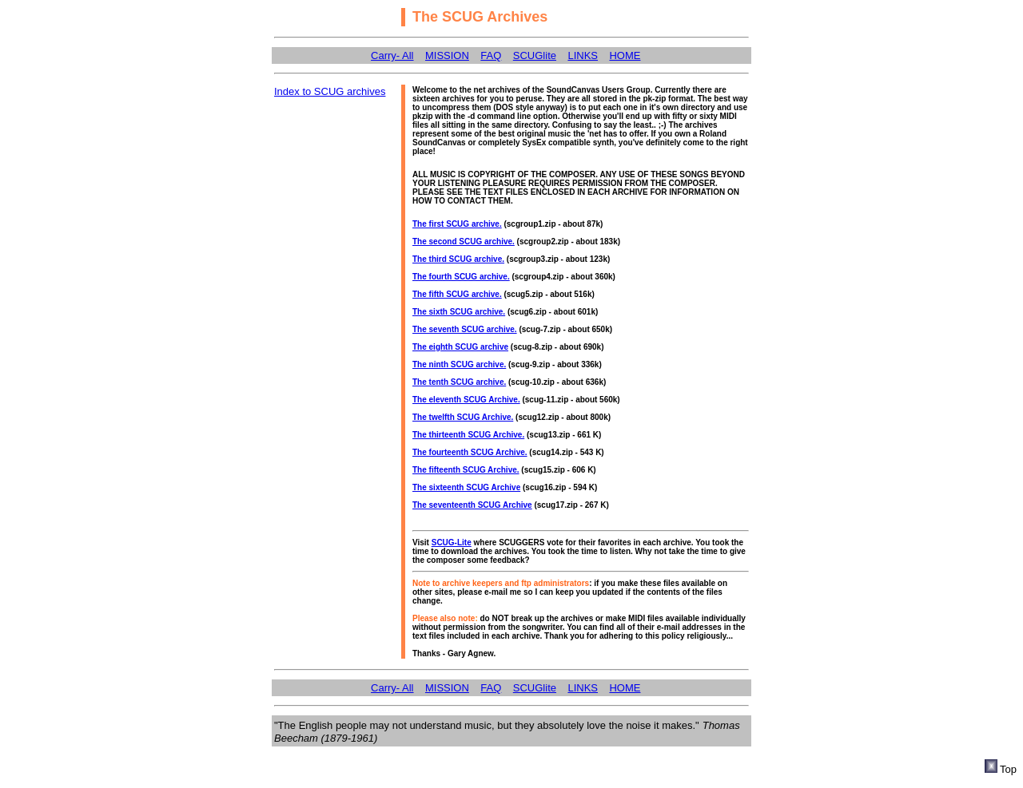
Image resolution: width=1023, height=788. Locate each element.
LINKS (582, 55)
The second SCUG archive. (463, 241)
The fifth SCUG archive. (457, 294)
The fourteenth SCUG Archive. (469, 452)
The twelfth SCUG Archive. (462, 417)
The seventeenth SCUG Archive (472, 505)
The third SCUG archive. (458, 259)
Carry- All (392, 55)
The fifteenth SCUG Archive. (465, 469)
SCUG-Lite (452, 542)
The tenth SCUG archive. (459, 382)
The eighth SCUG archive (460, 347)
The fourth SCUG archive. (461, 276)
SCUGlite (534, 55)
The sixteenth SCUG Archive (466, 487)
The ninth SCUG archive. (459, 364)
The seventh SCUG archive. (464, 329)
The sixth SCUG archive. (458, 311)
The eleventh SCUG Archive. (466, 399)
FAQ (490, 55)
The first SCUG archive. (457, 224)
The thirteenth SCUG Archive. (468, 434)
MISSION (447, 55)
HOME (624, 55)
